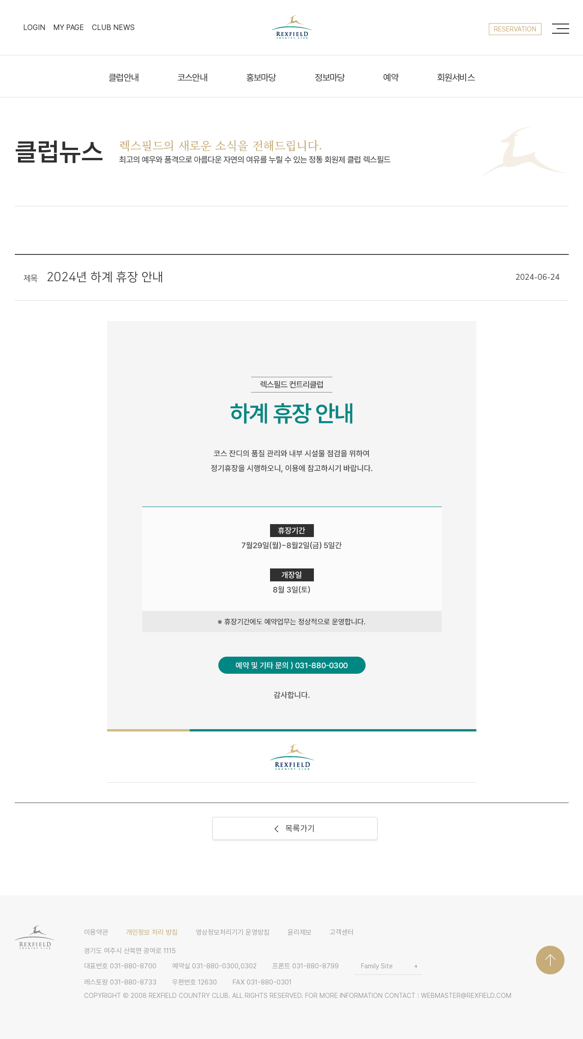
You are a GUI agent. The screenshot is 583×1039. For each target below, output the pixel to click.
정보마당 (330, 78)
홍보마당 (261, 78)
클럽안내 (123, 78)
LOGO (291, 27)
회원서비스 (456, 78)
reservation (515, 29)
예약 (390, 78)
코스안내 (192, 78)
